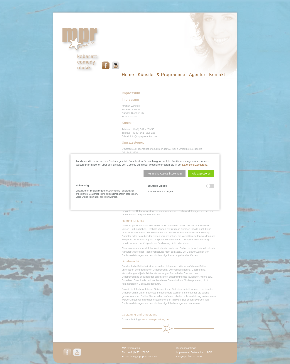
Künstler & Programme (161, 74)
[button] (165, 173)
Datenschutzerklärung (194, 164)
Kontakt (217, 74)
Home (128, 74)
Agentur (197, 74)
